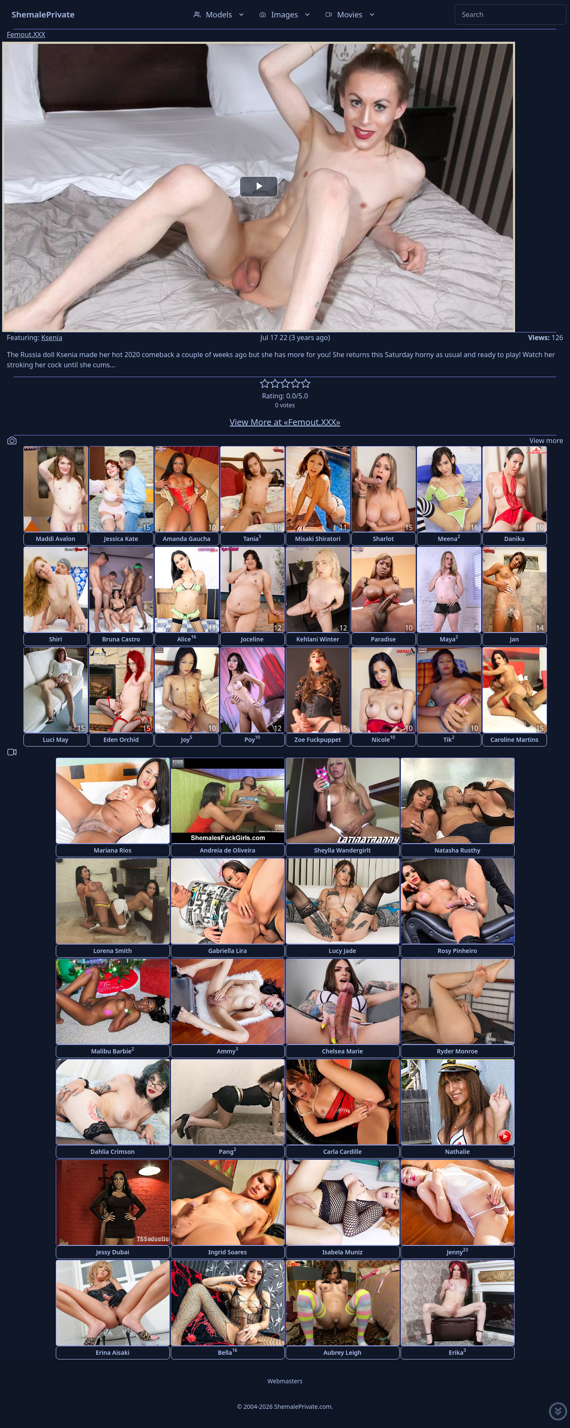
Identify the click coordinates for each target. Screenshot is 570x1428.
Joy (186, 738)
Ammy (227, 1050)
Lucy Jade (342, 951)
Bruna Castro (121, 639)
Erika (457, 1351)
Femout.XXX (26, 34)
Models (220, 14)
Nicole (383, 738)
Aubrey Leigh (343, 1352)
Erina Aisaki (112, 1352)
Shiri (55, 639)
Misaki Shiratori (318, 539)
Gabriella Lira (227, 951)
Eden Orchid (121, 739)
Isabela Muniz (342, 1252)
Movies (350, 14)
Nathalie (457, 1152)
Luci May (55, 739)
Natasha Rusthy (458, 850)
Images (285, 14)
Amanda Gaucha (187, 539)
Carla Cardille (342, 1152)
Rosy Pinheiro (457, 951)
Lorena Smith (112, 951)
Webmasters (284, 1381)
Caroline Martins (514, 739)
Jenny (457, 1251)
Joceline (252, 639)
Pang (227, 1150)
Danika (514, 539)
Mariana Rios (113, 850)
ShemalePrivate (43, 14)
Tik (448, 738)
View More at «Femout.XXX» (284, 422)
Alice (186, 638)
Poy (252, 738)
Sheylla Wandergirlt (342, 850)
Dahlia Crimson (112, 1152)
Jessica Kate (121, 539)
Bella (228, 1351)
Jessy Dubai (112, 1252)
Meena (449, 537)
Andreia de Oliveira (227, 850)
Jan (514, 639)
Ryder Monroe (457, 1051)
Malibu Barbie (112, 1050)
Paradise (383, 639)
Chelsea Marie (342, 1051)
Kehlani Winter (317, 639)
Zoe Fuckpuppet (318, 739)
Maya (449, 638)
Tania (252, 537)
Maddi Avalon (55, 539)
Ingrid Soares (227, 1252)
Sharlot (383, 539)
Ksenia (52, 337)
